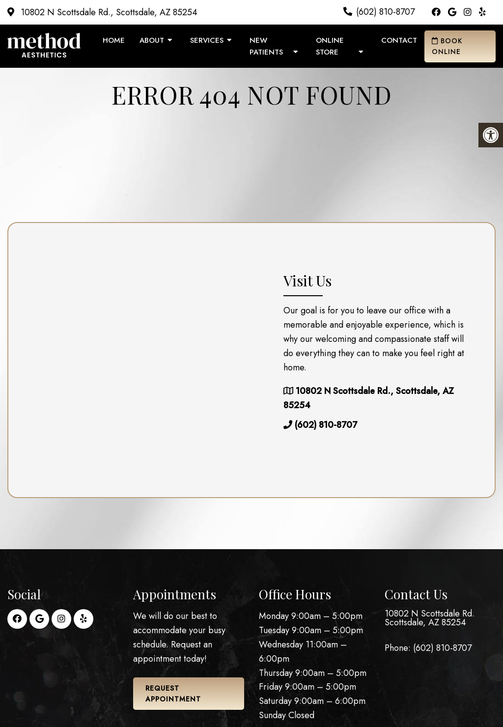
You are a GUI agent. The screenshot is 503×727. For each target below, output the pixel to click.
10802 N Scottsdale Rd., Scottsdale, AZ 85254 (107, 12)
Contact (399, 40)
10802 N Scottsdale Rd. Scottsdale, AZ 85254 (430, 618)
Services (207, 40)
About (152, 40)
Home (114, 40)
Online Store (330, 46)
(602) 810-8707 (385, 11)
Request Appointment (173, 693)
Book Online (447, 46)
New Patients (266, 46)
